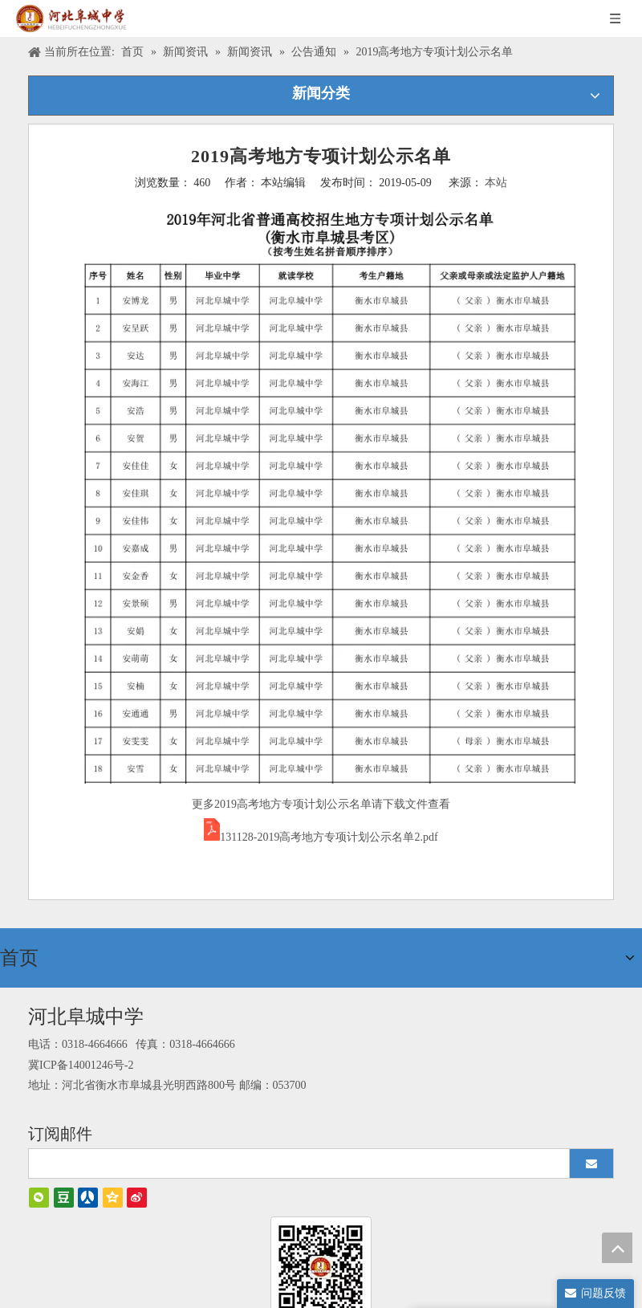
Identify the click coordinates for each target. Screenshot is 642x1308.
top (617, 1248)
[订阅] (591, 1158)
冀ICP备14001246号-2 (80, 1060)
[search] (292, 1158)
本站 (496, 183)
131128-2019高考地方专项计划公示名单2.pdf (328, 837)
